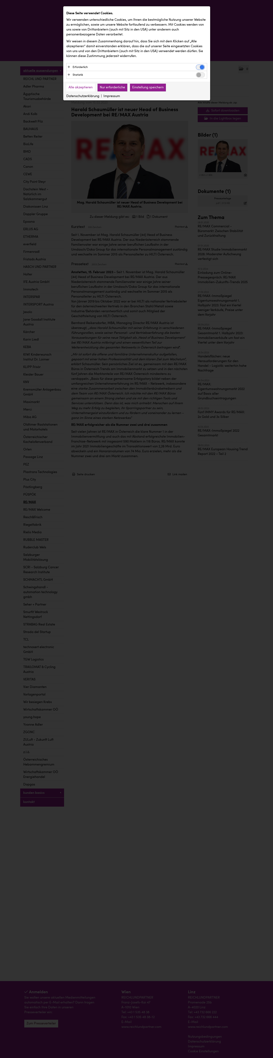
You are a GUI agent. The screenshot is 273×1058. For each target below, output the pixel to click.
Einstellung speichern (148, 87)
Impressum (111, 96)
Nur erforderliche (112, 87)
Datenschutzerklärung (82, 96)
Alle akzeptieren (81, 87)
